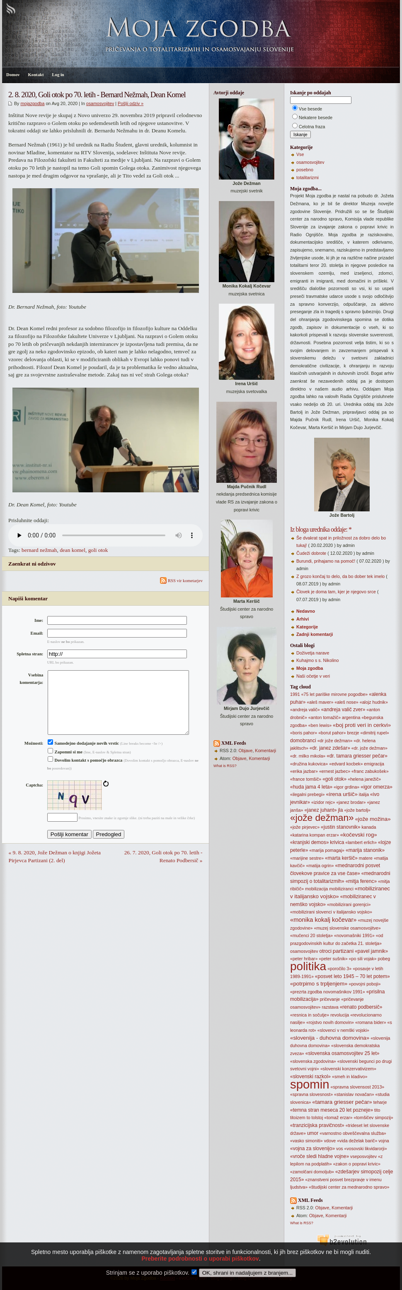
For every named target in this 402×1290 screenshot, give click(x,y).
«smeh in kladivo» (349, 1076)
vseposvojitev (363, 1156)
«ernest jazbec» (334, 771)
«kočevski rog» (358, 835)
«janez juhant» (320, 810)
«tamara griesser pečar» (342, 1102)
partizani (343, 951)
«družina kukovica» (309, 763)
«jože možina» (373, 819)
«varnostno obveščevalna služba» (353, 1133)
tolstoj (317, 1117)
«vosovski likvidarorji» (365, 1148)
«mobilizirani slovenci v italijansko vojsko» (331, 911)
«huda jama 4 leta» (311, 787)
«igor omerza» (376, 787)
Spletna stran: (30, 654)
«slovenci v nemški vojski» (343, 1030)
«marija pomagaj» (326, 850)
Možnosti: (34, 756)
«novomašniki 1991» (354, 935)
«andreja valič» (305, 709)
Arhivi (302, 618)
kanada (368, 827)
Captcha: (34, 798)
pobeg (384, 958)
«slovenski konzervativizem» (348, 1068)
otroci (326, 951)
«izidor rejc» (323, 802)
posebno (304, 169)
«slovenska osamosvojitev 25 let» (342, 1053)
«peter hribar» (303, 958)
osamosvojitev (100, 103)
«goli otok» (334, 779)
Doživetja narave (312, 652)
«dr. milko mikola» (307, 755)
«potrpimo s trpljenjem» (319, 984)
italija (364, 794)
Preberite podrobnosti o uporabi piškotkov (200, 1269)
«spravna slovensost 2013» (358, 1086)
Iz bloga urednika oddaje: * (320, 529)
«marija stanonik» (365, 850)
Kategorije (307, 626)
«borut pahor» (332, 732)
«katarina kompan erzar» (314, 834)
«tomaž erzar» (338, 1117)
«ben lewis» (320, 725)
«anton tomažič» (324, 717)
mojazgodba (32, 103)
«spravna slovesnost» (311, 1094)
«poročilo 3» (339, 968)
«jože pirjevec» (305, 827)
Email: (37, 633)
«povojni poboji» (365, 983)
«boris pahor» (303, 732)
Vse (300, 154)
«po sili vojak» (363, 958)
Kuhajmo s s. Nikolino (317, 660)
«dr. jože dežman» (369, 748)
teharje (380, 1102)
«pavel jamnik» (371, 951)
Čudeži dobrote (311, 553)
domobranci (303, 740)
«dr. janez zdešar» (330, 748)
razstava (330, 1007)
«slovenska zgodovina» (313, 1061)
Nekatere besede (315, 117)
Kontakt (36, 74)
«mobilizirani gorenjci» (349, 904)
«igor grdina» (346, 786)
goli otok (98, 550)
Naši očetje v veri (313, 676)
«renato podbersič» (361, 1007)
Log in (58, 74)
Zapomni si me (65, 765)
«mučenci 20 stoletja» (311, 935)
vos (339, 1148)
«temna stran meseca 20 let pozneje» (331, 1110)
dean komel (72, 550)
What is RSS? (225, 766)
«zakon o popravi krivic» (356, 1163)
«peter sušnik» (333, 958)
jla (340, 810)
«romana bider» (370, 1022)
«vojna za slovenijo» (312, 1148)
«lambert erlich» (361, 842)
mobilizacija (316, 888)
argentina (351, 717)
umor (312, 1133)
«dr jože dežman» (335, 740)
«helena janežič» (364, 779)
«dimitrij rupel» (374, 732)
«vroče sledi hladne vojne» (319, 1156)
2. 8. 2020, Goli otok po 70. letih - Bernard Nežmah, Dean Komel (97, 94)
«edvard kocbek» (346, 763)
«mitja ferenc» (361, 881)
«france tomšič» (305, 779)
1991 (295, 694)
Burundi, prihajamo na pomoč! (325, 561)
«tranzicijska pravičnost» (317, 1125)
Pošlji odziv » (130, 103)
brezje (353, 732)
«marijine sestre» (307, 858)
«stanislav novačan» (354, 1094)
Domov (13, 74)
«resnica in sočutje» (309, 1014)
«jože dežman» (322, 817)
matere (366, 858)
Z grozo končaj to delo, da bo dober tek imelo (340, 576)
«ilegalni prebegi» (307, 794)
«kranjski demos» (309, 842)
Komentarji (265, 750)
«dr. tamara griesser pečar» (357, 756)
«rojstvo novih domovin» (330, 1022)
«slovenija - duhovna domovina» (329, 1038)
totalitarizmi (307, 177)
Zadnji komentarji (314, 634)
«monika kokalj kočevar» (323, 919)
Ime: (38, 620)
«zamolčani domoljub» (312, 1171)
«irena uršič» (342, 794)
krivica (337, 842)
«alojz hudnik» (374, 702)
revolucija (339, 1014)
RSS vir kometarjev (181, 580)
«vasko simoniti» (306, 1140)
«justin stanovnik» (340, 827)
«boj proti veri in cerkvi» (362, 725)
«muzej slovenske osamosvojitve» (347, 928)
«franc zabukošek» (369, 771)
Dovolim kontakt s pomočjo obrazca (85, 773)
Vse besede (310, 108)
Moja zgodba (309, 668)
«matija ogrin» (320, 865)
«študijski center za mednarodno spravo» (349, 1186)
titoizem (297, 1117)
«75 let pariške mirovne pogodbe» (334, 694)
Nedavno (305, 611)
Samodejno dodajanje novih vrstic (83, 756)
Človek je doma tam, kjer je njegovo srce (336, 591)
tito (377, 1110)
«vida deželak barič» (357, 1140)
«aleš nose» (346, 702)
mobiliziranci (341, 888)
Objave (246, 750)
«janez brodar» (351, 802)
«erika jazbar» (304, 771)
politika (308, 966)
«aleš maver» (320, 702)
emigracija (374, 763)
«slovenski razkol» (310, 1076)
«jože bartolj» (357, 810)
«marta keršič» (341, 858)
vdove (330, 1140)
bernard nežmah (39, 550)
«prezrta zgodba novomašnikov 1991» (327, 991)
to (308, 1117)
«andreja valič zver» (343, 709)
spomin (309, 1084)
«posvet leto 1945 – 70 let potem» (352, 976)
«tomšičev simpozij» (373, 1117)
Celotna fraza (312, 126)
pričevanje (330, 999)
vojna (383, 1140)
